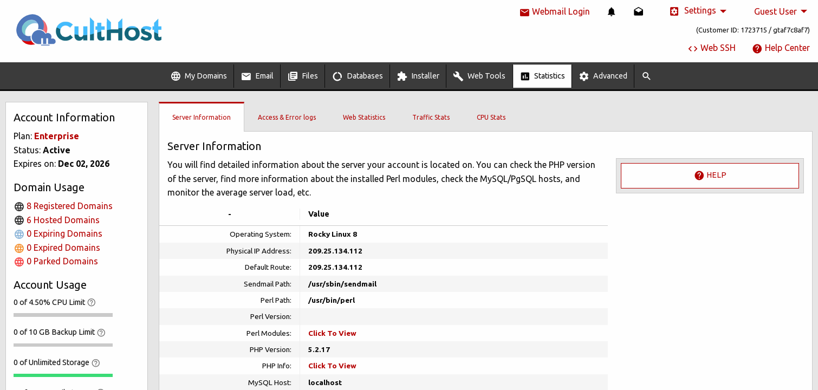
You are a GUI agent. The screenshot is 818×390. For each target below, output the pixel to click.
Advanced (603, 76)
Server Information (201, 117)
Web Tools (479, 76)
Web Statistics (364, 117)
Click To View (332, 333)
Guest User (775, 11)
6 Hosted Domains (57, 220)
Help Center (781, 48)
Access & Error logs (287, 117)
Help (710, 175)
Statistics (542, 76)
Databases (357, 76)
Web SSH (711, 48)
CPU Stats (491, 117)
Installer (418, 76)
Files (302, 76)
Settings (692, 11)
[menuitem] (611, 11)
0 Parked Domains (56, 261)
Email (257, 76)
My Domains (198, 76)
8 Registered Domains (63, 206)
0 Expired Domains (57, 247)
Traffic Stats (431, 117)
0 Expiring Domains (58, 233)
